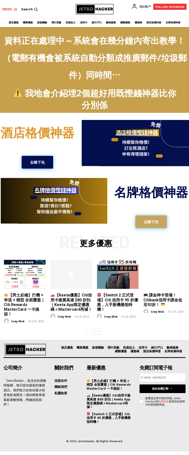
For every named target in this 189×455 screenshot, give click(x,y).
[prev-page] (90, 331)
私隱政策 (163, 401)
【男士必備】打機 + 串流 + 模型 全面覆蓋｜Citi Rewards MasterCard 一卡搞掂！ (24, 304)
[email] (163, 377)
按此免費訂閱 (162, 389)
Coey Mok (18, 321)
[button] (30, 9)
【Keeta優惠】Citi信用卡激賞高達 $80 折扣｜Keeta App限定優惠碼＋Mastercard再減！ (71, 302)
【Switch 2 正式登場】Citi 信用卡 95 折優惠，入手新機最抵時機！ (117, 302)
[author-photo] (7, 320)
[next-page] (97, 331)
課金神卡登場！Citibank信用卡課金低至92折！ (162, 300)
